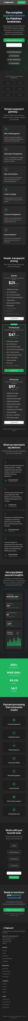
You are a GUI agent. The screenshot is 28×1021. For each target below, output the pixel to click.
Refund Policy (5, 1007)
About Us (4, 984)
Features (4, 950)
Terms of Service (6, 1002)
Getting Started (6, 971)
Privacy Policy (5, 999)
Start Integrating (14, 877)
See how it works (14, 45)
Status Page (5, 976)
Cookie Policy (5, 1004)
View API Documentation (14, 873)
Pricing (4, 953)
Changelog (5, 961)
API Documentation (7, 958)
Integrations (5, 955)
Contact (4, 986)
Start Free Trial (14, 318)
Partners (4, 992)
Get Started (21, 2)
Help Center (5, 968)
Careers (4, 989)
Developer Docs (6, 974)
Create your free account (14, 40)
